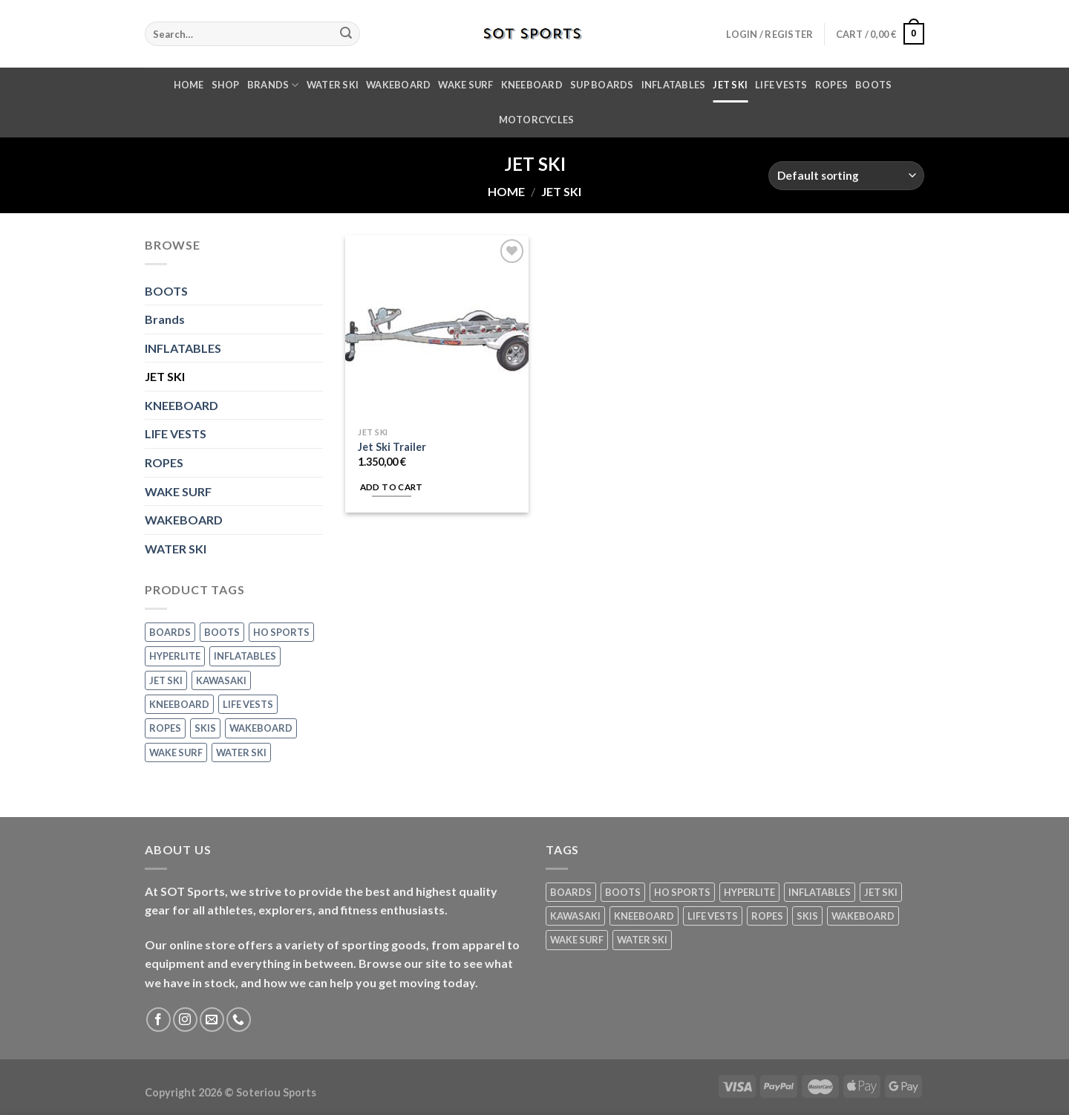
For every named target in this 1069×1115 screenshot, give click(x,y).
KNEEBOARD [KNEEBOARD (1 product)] (179, 704)
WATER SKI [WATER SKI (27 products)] (241, 752)
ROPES (831, 85)
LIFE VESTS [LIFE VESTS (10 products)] (248, 704)
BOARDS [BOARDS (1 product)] (170, 632)
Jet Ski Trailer (392, 447)
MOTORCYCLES (537, 120)
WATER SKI (333, 85)
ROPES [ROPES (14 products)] (165, 728)
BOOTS (873, 85)
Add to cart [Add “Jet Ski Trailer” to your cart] (391, 487)
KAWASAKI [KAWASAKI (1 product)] (221, 680)
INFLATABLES (673, 85)
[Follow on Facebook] (158, 1019)
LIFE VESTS (781, 85)
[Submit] (346, 34)
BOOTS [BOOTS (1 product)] (222, 632)
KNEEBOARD (532, 85)
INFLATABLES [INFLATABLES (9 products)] (245, 656)
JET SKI (730, 85)
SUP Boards (602, 85)
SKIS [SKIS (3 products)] (205, 728)
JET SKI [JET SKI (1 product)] (166, 680)
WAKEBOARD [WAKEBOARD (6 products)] (260, 728)
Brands (273, 85)
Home (189, 85)
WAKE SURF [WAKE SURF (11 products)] (176, 752)
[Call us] (238, 1019)
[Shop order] (846, 175)
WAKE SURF (465, 85)
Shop (226, 85)
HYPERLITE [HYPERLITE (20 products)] (174, 656)
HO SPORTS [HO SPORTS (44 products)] (281, 632)
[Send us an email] (212, 1019)
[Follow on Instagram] (185, 1019)
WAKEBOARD (398, 85)
